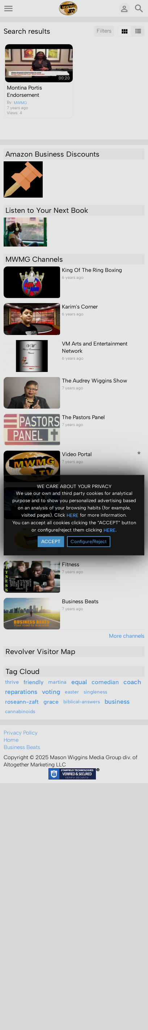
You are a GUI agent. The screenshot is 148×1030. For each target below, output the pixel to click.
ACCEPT (50, 541)
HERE (73, 515)
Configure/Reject (89, 541)
